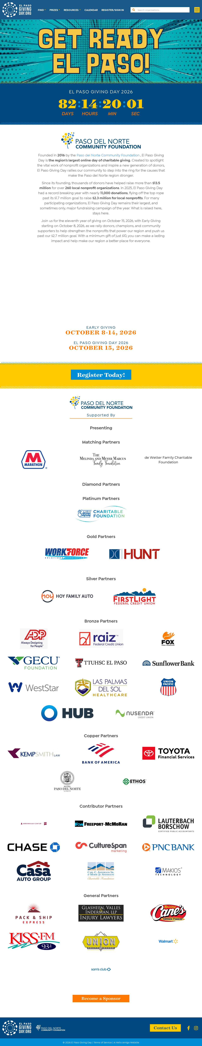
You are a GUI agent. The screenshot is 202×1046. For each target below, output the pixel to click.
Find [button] (41, 9)
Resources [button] (71, 9)
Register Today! (101, 374)
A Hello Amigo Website (126, 1042)
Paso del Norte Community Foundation (108, 155)
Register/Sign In (112, 9)
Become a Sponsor (101, 998)
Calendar (91, 9)
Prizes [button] (54, 9)
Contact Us (165, 1027)
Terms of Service (103, 1042)
